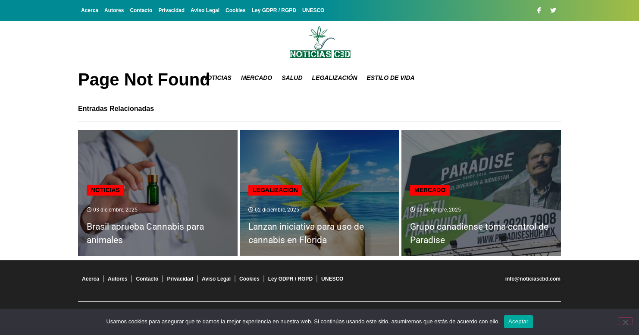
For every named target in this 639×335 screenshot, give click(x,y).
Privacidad (171, 10)
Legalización (334, 77)
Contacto (141, 10)
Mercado (256, 77)
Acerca (89, 10)
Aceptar (518, 321)
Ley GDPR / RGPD (274, 10)
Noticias (217, 77)
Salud (292, 77)
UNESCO (313, 10)
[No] (625, 321)
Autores (114, 10)
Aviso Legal (205, 10)
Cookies (236, 10)
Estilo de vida (391, 77)
